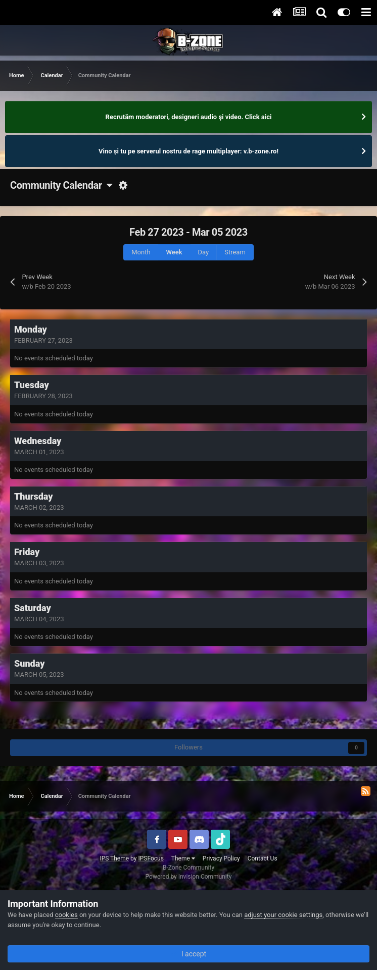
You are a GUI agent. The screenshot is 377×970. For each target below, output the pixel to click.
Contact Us (262, 858)
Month (140, 252)
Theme (183, 858)
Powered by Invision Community (189, 876)
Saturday (32, 608)
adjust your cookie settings (283, 915)
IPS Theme (114, 858)
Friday (26, 552)
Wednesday (37, 441)
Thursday (33, 496)
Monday (30, 329)
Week (174, 252)
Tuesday (31, 385)
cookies (66, 915)
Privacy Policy (221, 858)
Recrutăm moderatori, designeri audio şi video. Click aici (189, 117)
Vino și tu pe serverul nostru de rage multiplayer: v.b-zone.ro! (188, 151)
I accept (188, 954)
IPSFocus (150, 858)
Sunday (29, 663)
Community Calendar (61, 185)
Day (203, 252)
